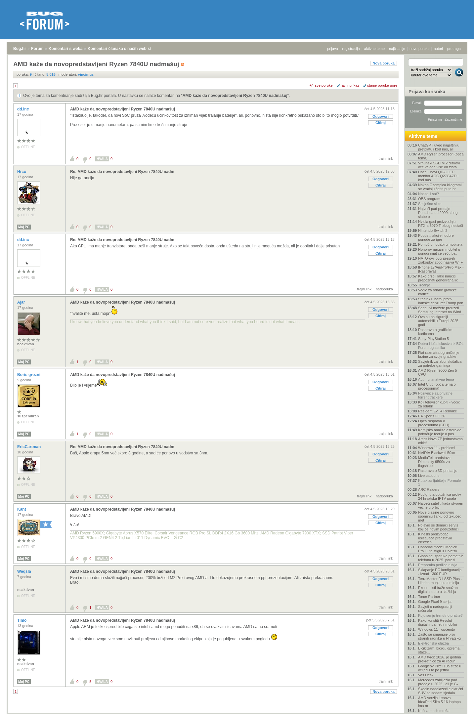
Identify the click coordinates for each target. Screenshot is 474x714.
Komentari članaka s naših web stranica (125, 48)
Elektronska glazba (433, 643)
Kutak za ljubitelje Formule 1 (439, 482)
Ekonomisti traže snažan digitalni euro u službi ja (438, 590)
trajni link (386, 158)
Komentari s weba (66, 48)
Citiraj (380, 123)
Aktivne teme (423, 136)
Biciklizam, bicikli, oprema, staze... (439, 650)
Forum (37, 48)
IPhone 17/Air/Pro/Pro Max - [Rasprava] (441, 269)
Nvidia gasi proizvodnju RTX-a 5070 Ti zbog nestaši (440, 224)
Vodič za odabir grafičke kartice (437, 292)
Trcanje (424, 285)
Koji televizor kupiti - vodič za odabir (439, 404)
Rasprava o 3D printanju (437, 471)
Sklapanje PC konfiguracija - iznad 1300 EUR (439, 572)
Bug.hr (19, 48)
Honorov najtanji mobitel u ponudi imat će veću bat (439, 251)
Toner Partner (429, 597)
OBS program (429, 199)
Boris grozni (29, 374)
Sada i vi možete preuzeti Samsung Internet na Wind (439, 310)
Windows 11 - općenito (436, 629)
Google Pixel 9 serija (435, 602)
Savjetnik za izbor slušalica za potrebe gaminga (439, 363)
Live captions (428, 476)
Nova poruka (383, 63)
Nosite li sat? (428, 194)
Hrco (22, 171)
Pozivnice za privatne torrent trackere (435, 395)
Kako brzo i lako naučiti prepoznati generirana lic (438, 278)
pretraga (454, 49)
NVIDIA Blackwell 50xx (436, 453)
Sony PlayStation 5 (433, 339)
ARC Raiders (428, 489)
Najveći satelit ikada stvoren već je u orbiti (440, 505)
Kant (22, 509)
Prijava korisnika (427, 91)
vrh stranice (456, 704)
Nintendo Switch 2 (433, 230)
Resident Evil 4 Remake (437, 411)
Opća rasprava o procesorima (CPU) (433, 423)
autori (438, 49)
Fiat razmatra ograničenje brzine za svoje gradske (438, 354)
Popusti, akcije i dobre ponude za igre (436, 237)
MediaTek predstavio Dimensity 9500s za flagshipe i (435, 462)
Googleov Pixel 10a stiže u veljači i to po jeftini (439, 668)
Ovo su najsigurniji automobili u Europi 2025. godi (438, 321)
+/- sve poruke (321, 85)
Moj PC (23, 227)
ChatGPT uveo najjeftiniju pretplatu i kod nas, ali (438, 147)
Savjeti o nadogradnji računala (435, 608)
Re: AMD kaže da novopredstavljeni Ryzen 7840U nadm (122, 171)
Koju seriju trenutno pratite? (440, 615)
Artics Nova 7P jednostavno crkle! (440, 441)
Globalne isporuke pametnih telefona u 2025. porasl (440, 558)
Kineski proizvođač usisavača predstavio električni (435, 538)
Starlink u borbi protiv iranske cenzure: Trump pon (440, 301)
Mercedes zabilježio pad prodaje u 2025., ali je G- (438, 682)
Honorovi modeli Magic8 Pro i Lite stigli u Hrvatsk (437, 549)
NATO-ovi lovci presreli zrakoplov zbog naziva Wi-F (440, 260)
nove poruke (419, 49)
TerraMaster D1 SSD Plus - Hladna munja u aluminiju (440, 581)
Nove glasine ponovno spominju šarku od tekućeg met (439, 516)
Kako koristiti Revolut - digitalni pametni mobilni (437, 622)
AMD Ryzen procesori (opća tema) (441, 156)
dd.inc (23, 109)
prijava (332, 49)
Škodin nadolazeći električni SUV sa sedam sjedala (440, 691)
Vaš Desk (425, 675)
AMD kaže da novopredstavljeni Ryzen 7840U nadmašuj (235, 95)
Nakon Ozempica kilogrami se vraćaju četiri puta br (439, 187)
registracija (351, 49)
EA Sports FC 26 (431, 416)
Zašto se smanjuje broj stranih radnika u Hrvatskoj (439, 636)
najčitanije (397, 49)
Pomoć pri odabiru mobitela (440, 244)
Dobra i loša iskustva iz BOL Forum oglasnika (440, 346)
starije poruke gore (382, 85)
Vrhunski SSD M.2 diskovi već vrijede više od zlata (439, 165)
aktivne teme (374, 49)
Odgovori (380, 116)
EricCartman (29, 446)
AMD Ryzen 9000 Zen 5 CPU (437, 372)
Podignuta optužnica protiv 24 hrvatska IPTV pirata (439, 496)
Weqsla (24, 571)
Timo (22, 620)
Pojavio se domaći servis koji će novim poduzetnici (438, 527)
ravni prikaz (350, 85)
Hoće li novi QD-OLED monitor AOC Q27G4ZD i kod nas (438, 176)
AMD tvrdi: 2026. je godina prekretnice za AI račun (439, 659)
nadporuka (384, 289)
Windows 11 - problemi (436, 448)
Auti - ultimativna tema (436, 379)
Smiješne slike (429, 204)
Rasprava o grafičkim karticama (435, 332)
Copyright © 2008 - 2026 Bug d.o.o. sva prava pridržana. (237, 712)
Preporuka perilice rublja (437, 565)
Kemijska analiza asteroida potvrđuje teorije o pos (439, 432)
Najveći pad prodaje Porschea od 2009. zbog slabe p (437, 213)
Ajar (21, 302)
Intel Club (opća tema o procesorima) (437, 386)
